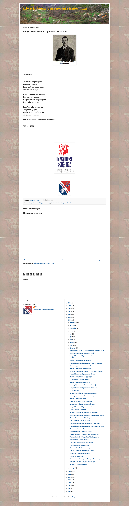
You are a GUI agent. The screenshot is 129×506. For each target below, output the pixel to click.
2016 (69, 480)
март (71, 345)
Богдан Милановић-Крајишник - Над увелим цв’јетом (87, 426)
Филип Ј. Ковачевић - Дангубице (80, 360)
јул (71, 334)
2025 (69, 306)
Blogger (74, 497)
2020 (69, 320)
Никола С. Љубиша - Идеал (78, 429)
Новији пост (28, 260)
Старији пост (101, 260)
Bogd (49, 203)
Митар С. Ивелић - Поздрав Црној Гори (82, 461)
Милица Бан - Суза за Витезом (79, 439)
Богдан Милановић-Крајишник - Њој (82, 407)
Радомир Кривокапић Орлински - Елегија (83, 385)
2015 (69, 483)
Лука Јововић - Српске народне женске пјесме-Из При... (87, 350)
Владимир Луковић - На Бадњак (80, 453)
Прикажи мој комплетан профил (43, 309)
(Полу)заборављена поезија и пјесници (55, 8)
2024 (69, 308)
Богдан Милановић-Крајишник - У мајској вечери (86, 363)
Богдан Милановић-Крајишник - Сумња (82, 374)
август (72, 331)
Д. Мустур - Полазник (76, 456)
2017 (69, 477)
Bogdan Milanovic (66, 203)
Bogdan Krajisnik (56, 203)
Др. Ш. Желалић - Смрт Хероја (79, 445)
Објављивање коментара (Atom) (44, 263)
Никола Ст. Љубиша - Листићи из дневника (83, 412)
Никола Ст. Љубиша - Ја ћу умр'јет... (81, 376)
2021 (69, 317)
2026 (69, 303)
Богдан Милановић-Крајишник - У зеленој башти (85, 423)
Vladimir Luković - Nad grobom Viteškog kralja (84, 437)
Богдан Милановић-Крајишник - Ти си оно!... (84, 388)
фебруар (72, 348)
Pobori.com (38, 307)
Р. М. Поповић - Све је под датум (80, 420)
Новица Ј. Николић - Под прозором (81, 368)
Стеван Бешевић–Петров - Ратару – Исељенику (85, 459)
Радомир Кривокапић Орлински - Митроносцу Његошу (87, 415)
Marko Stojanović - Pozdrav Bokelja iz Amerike (84, 434)
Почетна (64, 260)
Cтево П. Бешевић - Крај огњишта (81, 401)
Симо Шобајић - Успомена (78, 409)
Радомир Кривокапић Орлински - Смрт (82, 396)
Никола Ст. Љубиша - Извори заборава (82, 404)
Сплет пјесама (74, 390)
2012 (69, 488)
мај (71, 339)
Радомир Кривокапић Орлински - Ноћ (82, 353)
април (72, 342)
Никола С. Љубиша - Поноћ (78, 464)
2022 (69, 314)
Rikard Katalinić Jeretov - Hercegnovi (81, 442)
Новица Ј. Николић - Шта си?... (80, 382)
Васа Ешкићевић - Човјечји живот (81, 431)
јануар (72, 468)
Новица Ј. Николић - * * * (78, 398)
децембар (73, 322)
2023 (69, 311)
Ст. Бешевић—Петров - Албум (79, 379)
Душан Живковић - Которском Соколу (82, 450)
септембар (73, 328)
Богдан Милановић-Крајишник (38, 203)
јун (71, 336)
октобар (72, 325)
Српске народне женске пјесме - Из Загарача (84, 366)
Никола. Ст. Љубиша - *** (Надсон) (81, 418)
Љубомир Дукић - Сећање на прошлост (82, 448)
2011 (69, 491)
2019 (69, 471)
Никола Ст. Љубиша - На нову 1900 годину (83, 393)
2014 (69, 485)
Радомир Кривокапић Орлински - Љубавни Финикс (86, 371)
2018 (69, 474)
